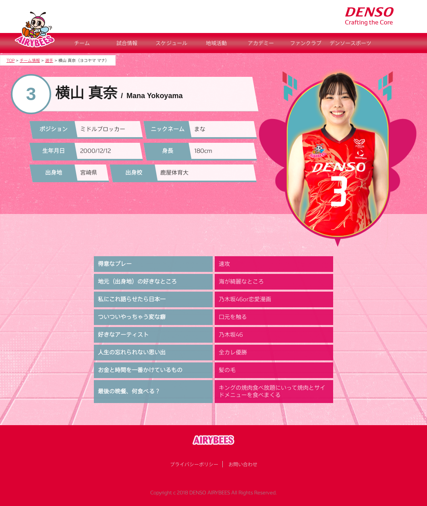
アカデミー (261, 43)
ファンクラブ (305, 43)
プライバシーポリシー (194, 464)
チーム (82, 43)
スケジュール (171, 43)
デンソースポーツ (350, 43)
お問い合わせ (242, 464)
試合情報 (126, 43)
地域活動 (216, 43)
